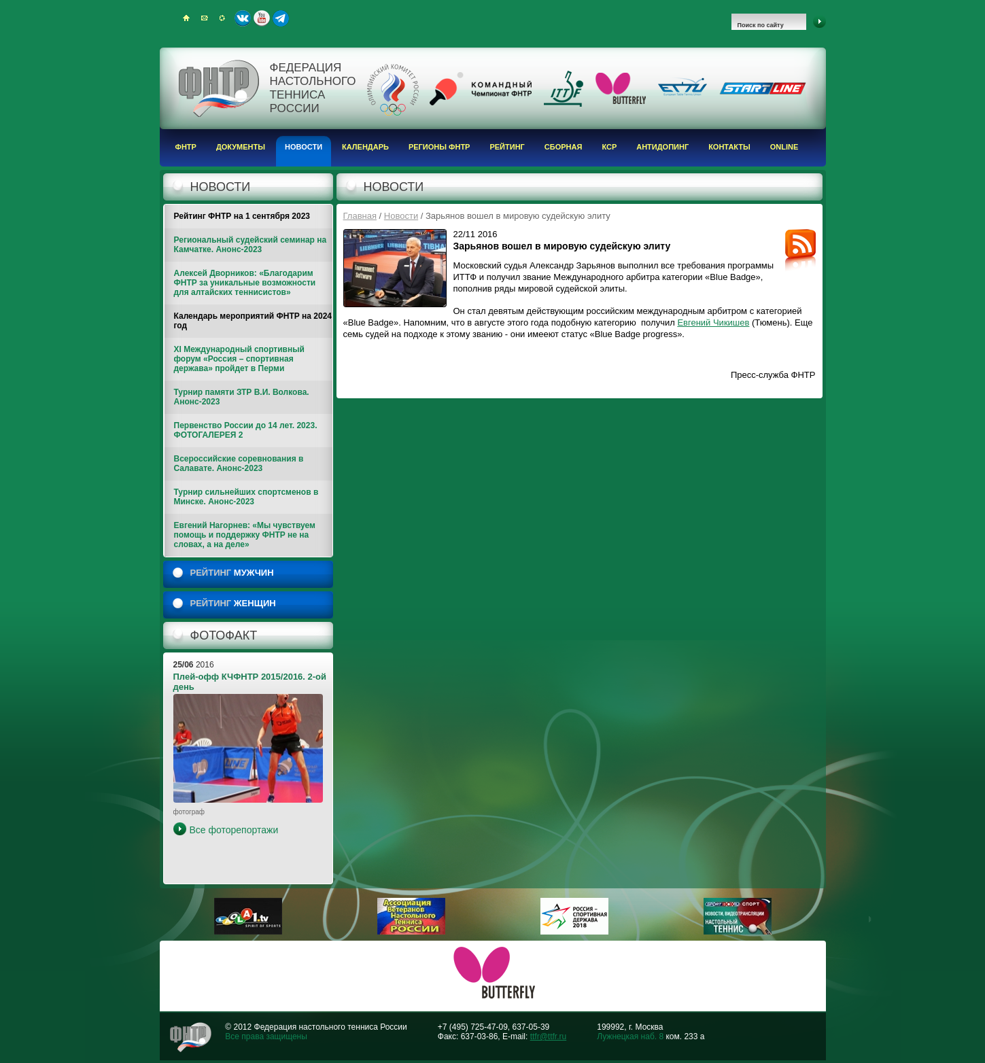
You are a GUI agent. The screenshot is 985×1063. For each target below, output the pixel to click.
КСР (609, 147)
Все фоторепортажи (234, 829)
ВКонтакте (243, 18)
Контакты (729, 147)
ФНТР (185, 147)
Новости (303, 147)
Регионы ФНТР (439, 147)
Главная (360, 216)
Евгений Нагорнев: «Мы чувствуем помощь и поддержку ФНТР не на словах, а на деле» (244, 535)
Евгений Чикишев (713, 322)
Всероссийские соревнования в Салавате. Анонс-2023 (239, 463)
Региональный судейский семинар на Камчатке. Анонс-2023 (250, 244)
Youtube (262, 18)
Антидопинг (662, 147)
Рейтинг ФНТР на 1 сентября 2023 (242, 216)
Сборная (564, 147)
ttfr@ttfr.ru (548, 1036)
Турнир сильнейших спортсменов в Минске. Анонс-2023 (246, 496)
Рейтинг (506, 147)
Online (784, 147)
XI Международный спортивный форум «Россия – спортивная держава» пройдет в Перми (239, 359)
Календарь (365, 147)
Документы (240, 147)
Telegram (281, 18)
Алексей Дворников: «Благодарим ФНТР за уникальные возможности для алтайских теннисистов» (245, 282)
